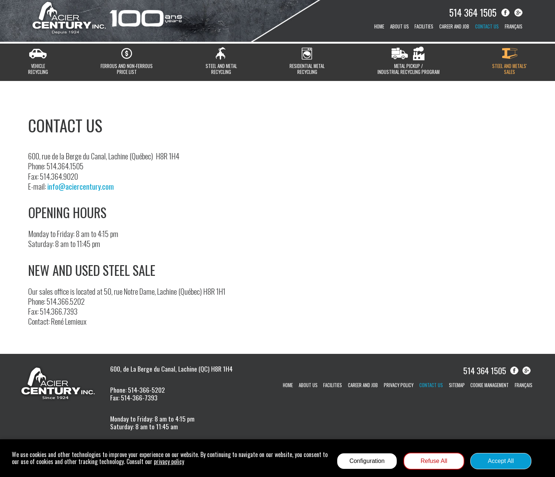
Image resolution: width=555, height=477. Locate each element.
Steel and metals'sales (509, 68)
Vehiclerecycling (38, 68)
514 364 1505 (473, 12)
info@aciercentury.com (80, 186)
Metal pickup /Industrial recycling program (409, 68)
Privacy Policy (398, 385)
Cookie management (489, 385)
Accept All (501, 461)
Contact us (487, 26)
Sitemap (457, 385)
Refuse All (433, 461)
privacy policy (169, 461)
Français (513, 26)
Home (379, 26)
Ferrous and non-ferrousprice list (127, 68)
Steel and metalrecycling (221, 68)
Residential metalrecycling (307, 68)
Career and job (454, 26)
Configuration (367, 461)
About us (399, 26)
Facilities (423, 26)
